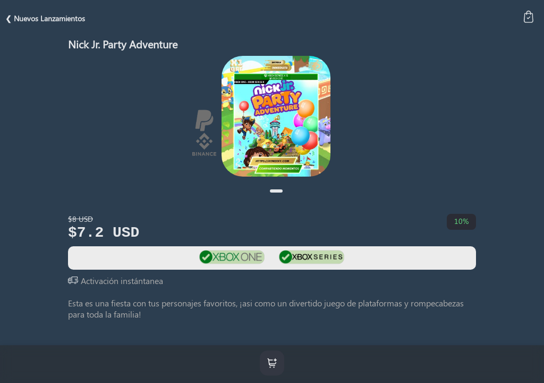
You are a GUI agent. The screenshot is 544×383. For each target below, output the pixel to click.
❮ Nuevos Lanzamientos (45, 18)
